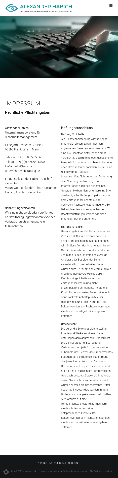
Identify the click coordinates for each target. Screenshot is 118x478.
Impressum (73, 462)
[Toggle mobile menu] (111, 5)
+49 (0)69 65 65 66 (28, 157)
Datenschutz (57, 462)
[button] (6, 472)
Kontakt (42, 462)
